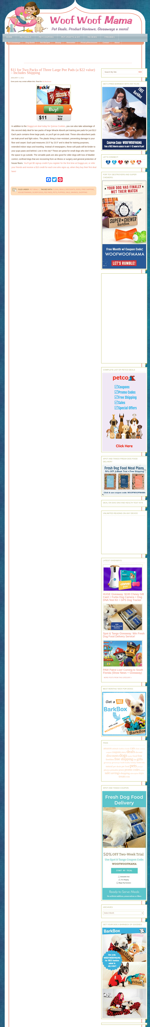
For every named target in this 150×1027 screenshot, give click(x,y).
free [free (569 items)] (140, 755)
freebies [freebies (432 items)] (110, 759)
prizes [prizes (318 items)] (121, 770)
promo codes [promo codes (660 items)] (132, 769)
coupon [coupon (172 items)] (108, 752)
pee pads (48, 192)
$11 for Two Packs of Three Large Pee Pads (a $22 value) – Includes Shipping (53, 71)
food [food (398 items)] (135, 756)
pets (55, 192)
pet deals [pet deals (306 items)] (117, 766)
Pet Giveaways (14, 43)
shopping (83, 192)
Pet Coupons (46, 37)
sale (68, 192)
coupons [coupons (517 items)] (116, 752)
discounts (70, 189)
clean (55, 189)
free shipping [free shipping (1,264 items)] (123, 759)
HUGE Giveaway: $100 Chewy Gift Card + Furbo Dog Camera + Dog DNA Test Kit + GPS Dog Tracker (123, 597)
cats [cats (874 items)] (132, 748)
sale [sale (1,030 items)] (107, 773)
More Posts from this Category (117, 677)
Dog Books (30, 43)
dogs (78, 189)
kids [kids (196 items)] (143, 763)
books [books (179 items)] (127, 749)
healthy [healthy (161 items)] (127, 763)
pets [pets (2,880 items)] (133, 765)
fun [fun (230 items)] (135, 760)
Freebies (109, 37)
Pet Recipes (45, 43)
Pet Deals (25, 37)
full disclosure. (47, 81)
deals (62, 189)
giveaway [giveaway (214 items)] (107, 762)
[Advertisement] (78, 54)
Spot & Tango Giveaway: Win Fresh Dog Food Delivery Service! (124, 635)
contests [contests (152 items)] (142, 749)
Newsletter (70, 43)
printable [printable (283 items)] (114, 770)
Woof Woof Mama (75, 17)
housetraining (24, 192)
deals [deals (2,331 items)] (131, 751)
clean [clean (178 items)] (137, 749)
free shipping (87, 189)
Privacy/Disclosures (89, 43)
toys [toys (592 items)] (141, 773)
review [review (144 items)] (142, 770)
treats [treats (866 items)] (122, 776)
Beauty (58, 43)
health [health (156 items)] (123, 763)
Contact (106, 43)
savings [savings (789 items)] (115, 773)
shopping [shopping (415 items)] (125, 773)
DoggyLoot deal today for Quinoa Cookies (46, 126)
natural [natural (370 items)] (109, 766)
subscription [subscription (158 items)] (134, 773)
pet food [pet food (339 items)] (125, 766)
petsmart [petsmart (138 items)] (140, 766)
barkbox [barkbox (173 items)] (122, 749)
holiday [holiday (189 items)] (133, 763)
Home (9, 37)
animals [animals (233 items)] (115, 749)
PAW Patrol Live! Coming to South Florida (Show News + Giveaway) (123, 671)
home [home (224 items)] (139, 762)
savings (74, 192)
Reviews (92, 37)
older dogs (37, 192)
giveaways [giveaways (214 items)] (116, 762)
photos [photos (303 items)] (107, 770)
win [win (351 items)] (128, 776)
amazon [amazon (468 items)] (107, 748)
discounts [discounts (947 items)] (112, 755)
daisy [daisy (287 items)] (123, 752)
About (117, 43)
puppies (61, 192)
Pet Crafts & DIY (70, 37)
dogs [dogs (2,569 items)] (123, 755)
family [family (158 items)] (130, 756)
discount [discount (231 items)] (138, 752)
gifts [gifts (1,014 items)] (140, 759)
